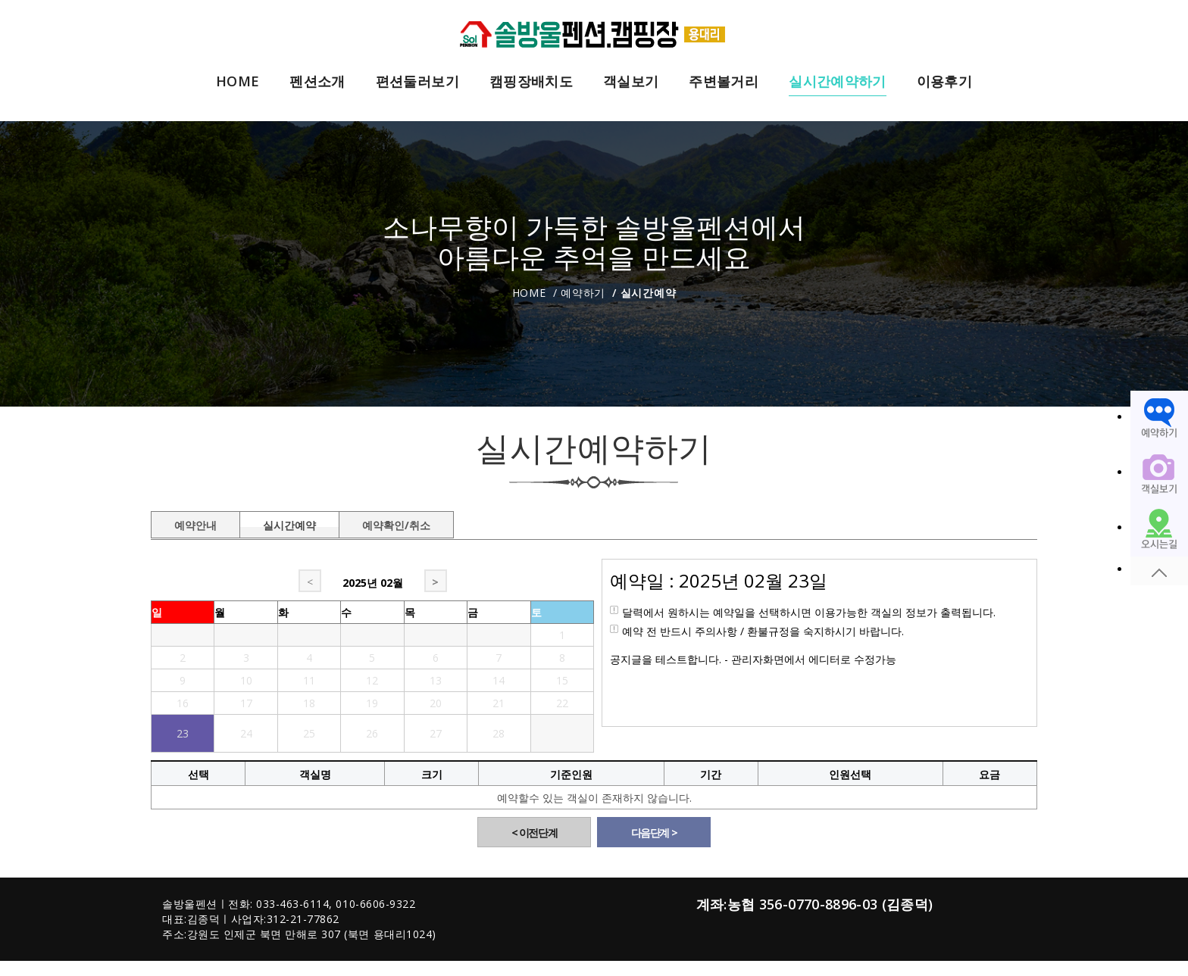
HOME (237, 81)
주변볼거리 (723, 81)
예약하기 (583, 292)
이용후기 (944, 81)
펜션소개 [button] (317, 81)
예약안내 (195, 522)
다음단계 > (654, 832)
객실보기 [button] (630, 81)
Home (529, 292)
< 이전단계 (534, 832)
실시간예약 (289, 522)
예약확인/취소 (396, 522)
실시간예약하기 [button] (837, 81)
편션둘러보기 (417, 81)
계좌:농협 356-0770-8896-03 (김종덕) (814, 904)
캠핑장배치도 (531, 81)
